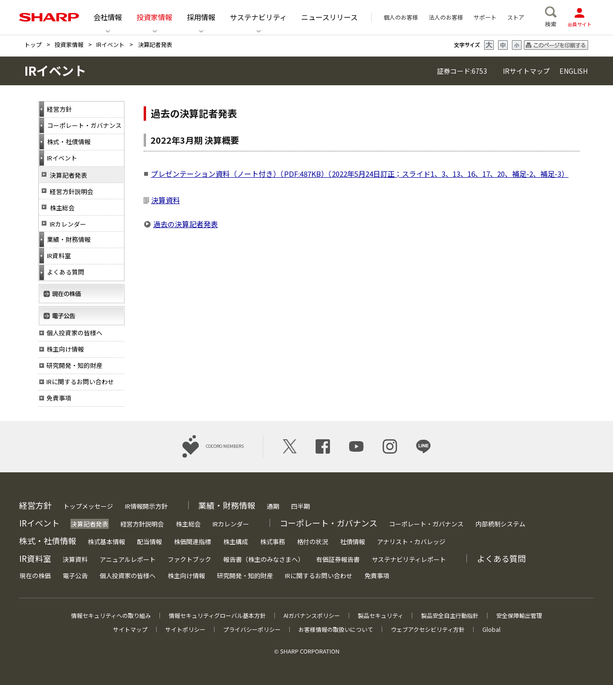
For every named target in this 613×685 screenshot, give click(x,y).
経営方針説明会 (71, 191)
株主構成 (235, 541)
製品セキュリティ (380, 615)
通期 (273, 506)
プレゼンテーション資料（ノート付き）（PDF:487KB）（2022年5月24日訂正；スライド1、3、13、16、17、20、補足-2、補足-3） (359, 174)
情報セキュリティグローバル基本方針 (217, 615)
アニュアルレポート (128, 559)
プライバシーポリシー (252, 629)
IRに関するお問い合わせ (318, 575)
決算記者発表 (68, 175)
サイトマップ (130, 629)
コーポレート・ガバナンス (426, 523)
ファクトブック (189, 559)
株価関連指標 (192, 541)
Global (491, 629)
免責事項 (376, 575)
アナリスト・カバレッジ (411, 541)
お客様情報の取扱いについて (335, 629)
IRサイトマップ (526, 71)
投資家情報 (69, 44)
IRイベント (110, 44)
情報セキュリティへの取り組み (111, 615)
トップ (33, 44)
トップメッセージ (88, 506)
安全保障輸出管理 (519, 615)
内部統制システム (500, 523)
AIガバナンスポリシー (312, 615)
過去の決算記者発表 (185, 224)
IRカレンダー (68, 223)
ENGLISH (573, 71)
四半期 (300, 506)
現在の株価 (35, 575)
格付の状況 (312, 541)
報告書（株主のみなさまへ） (263, 559)
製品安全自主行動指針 (449, 615)
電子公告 (75, 575)
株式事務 (272, 541)
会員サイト (579, 17)
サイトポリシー (185, 629)
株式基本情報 (106, 541)
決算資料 (165, 200)
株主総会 (62, 207)
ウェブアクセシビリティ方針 (428, 629)
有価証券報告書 (338, 559)
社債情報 (352, 541)
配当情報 (149, 541)
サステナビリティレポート (409, 559)
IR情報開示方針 (146, 506)
